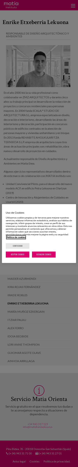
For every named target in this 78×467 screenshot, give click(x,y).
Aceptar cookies (17, 254)
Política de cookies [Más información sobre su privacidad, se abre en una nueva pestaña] (16, 237)
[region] (39, 233)
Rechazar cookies (43, 254)
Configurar (18, 246)
